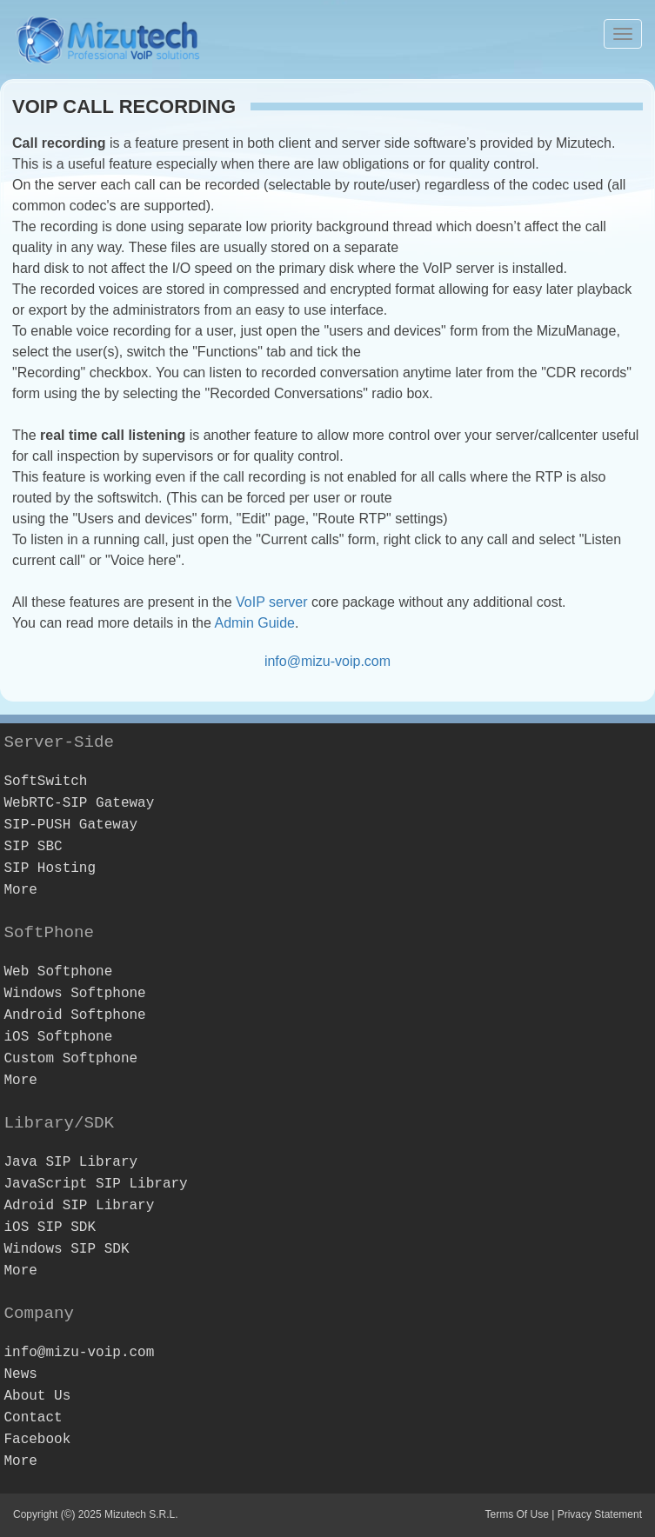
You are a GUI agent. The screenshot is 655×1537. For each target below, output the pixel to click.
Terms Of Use (516, 1514)
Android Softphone (74, 1015)
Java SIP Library (70, 1162)
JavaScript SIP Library (95, 1184)
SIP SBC (32, 847)
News (20, 1374)
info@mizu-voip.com (327, 661)
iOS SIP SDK (49, 1227)
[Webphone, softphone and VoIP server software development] (108, 37)
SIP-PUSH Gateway (70, 825)
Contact (32, 1418)
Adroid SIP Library (78, 1206)
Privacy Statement (600, 1514)
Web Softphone (57, 972)
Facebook (36, 1439)
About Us (36, 1396)
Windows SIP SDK (66, 1249)
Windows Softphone (74, 993)
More (20, 890)
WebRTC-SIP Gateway (78, 803)
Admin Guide (254, 622)
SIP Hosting (49, 868)
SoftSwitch (45, 781)
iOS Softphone (57, 1037)
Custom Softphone (70, 1059)
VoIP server (271, 602)
